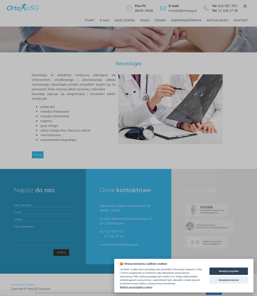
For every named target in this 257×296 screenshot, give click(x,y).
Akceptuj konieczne (229, 280)
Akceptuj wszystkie (229, 271)
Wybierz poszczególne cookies (136, 287)
